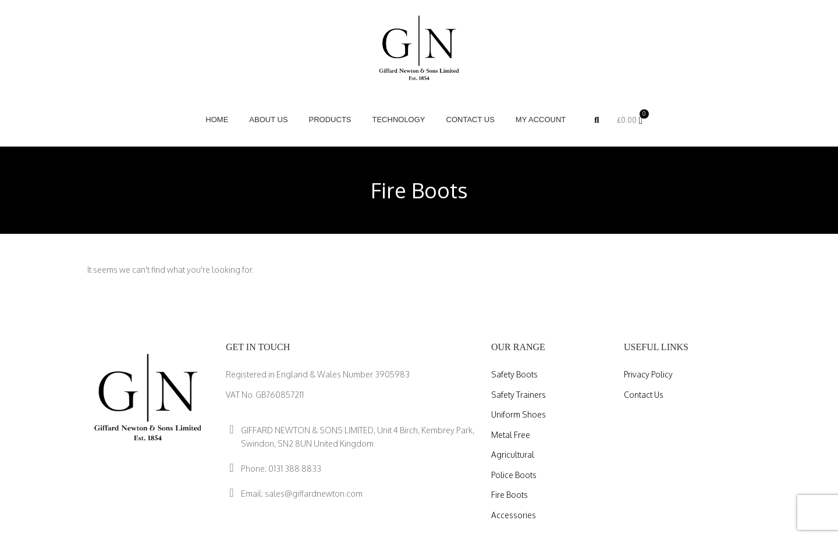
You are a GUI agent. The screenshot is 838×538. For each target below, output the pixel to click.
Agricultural (512, 454)
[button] (596, 120)
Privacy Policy (649, 374)
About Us (268, 119)
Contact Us (470, 119)
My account (541, 119)
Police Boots (514, 475)
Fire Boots (509, 495)
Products (330, 119)
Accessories (513, 515)
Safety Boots (514, 374)
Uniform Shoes (518, 414)
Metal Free (510, 435)
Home (216, 119)
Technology (398, 119)
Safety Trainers (518, 395)
